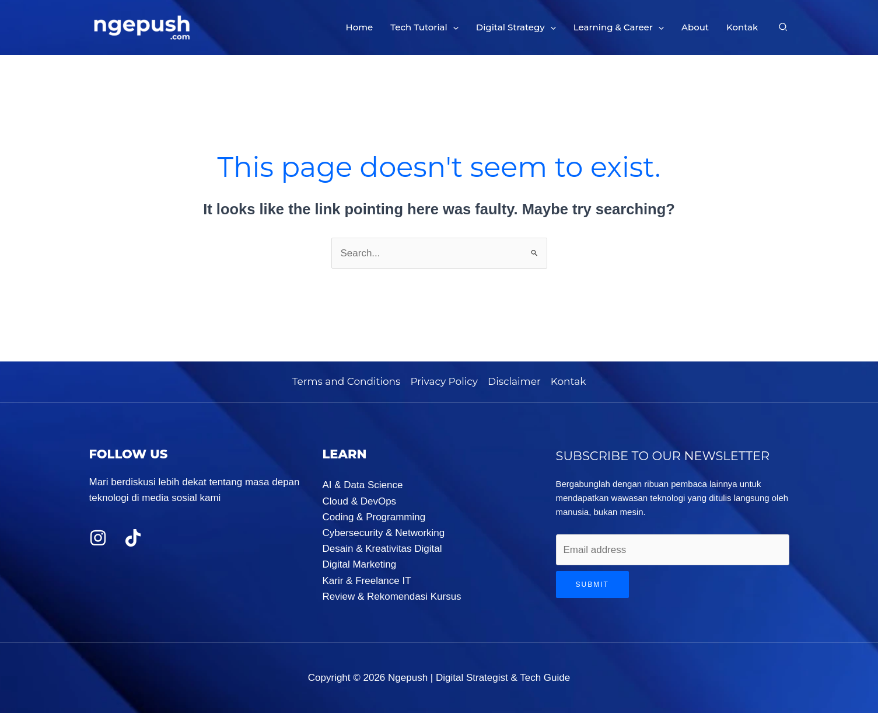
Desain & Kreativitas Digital (382, 548)
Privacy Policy (444, 381)
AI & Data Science (363, 485)
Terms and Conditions (346, 381)
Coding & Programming (374, 517)
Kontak (568, 381)
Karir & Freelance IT (367, 580)
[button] (453, 27)
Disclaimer (514, 381)
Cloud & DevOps (360, 501)
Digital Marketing (360, 564)
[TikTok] (133, 538)
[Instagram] (98, 538)
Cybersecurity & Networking (384, 532)
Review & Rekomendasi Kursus (392, 596)
